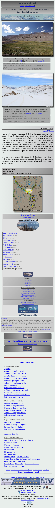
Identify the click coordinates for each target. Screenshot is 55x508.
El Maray (6, 238)
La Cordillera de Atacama (28, 291)
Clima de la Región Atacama (14, 461)
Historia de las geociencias (14, 392)
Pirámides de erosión (28, 290)
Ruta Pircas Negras (10, 233)
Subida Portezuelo (9, 261)
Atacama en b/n (23, 457)
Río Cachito (28, 282)
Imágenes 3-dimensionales (30, 459)
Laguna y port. (8, 264)
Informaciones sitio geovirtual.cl (28, 472)
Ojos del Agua (8, 250)
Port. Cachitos (28, 280)
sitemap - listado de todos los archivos (19, 470)
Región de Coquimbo (12, 422)
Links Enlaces (9, 464)
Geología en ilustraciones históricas (17, 395)
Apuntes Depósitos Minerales (15, 376)
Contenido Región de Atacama (18, 341)
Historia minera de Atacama (28, 296)
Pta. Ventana (7, 235)
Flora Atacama (9, 452)
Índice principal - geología (13, 397)
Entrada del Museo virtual (13, 403)
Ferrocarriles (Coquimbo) (13, 427)
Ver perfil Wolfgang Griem (27, 492)
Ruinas (5, 259)
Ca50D (28, 114)
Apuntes (7, 369)
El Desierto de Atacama (28, 293)
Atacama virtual (28, 215)
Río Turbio (6, 252)
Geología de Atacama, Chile (14, 447)
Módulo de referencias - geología (16, 390)
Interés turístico (27, 217)
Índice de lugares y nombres (14, 429)
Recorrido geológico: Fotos (14, 381)
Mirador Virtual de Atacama (28, 302)
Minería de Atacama (11, 445)
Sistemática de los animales (14, 388)
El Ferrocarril (9, 449)
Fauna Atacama (10, 454)
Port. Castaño (8, 245)
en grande (41, 61)
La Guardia (7, 247)
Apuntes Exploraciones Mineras (15, 378)
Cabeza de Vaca (8, 240)
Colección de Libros (28, 298)
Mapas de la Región (11, 459)
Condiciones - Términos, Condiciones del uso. (34, 330)
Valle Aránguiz (28, 284)
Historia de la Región (11, 442)
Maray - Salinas (8, 242)
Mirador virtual (9, 457)
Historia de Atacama (28, 295)
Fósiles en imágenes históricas (15, 410)
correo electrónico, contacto (28, 490)
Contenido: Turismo (41, 341)
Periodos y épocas (11, 385)
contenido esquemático (41, 470)
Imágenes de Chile (11, 434)
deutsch (51, 131)
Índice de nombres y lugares (27, 344)
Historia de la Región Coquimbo (15, 424)
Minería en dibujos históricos (15, 408)
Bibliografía (19, 464)
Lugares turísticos (26, 440)
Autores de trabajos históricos (15, 413)
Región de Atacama (11, 440)
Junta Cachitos (8, 254)
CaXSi (20, 61)
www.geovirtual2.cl (28, 362)
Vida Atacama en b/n (28, 304)
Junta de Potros (28, 285)
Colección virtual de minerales (15, 383)
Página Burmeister (7, 325)
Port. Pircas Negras (10, 266)
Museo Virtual (27, 477)
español (45, 131)
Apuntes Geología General (13, 371)
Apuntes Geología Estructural (15, 373)
